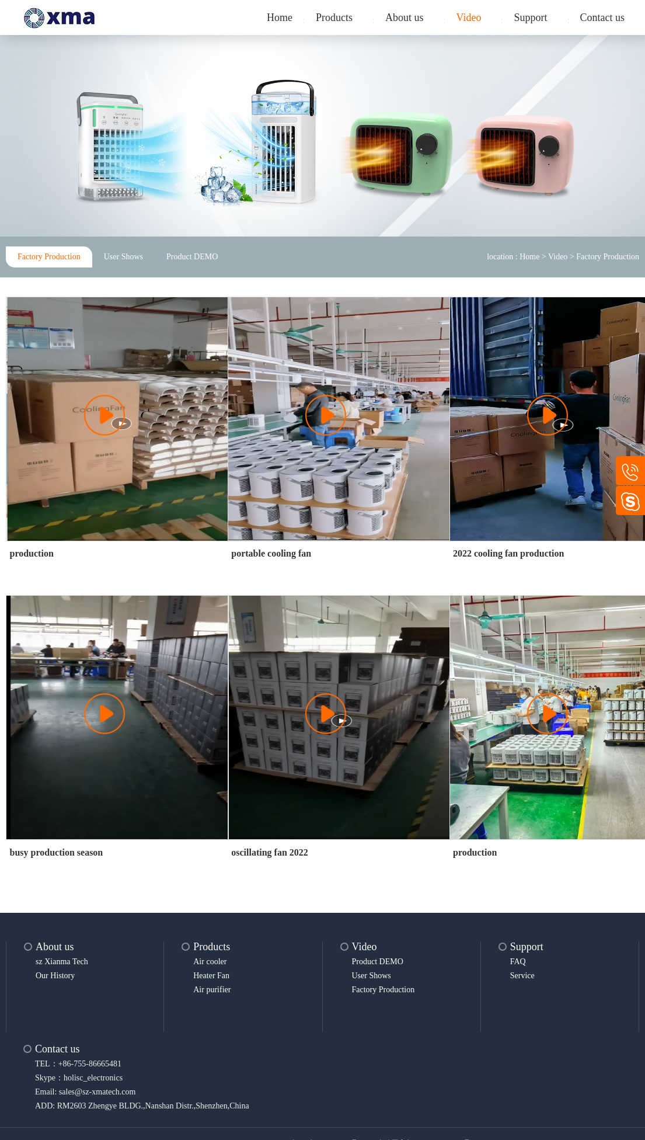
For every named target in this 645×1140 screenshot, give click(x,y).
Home (279, 17)
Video (469, 17)
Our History (55, 975)
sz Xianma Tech (62, 961)
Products (334, 17)
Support (530, 17)
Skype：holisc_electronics (79, 1077)
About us (404, 17)
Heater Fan (211, 975)
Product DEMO (192, 256)
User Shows (123, 256)
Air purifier (212, 989)
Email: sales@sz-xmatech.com (85, 1091)
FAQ (518, 961)
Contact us (602, 17)
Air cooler (209, 961)
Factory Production (49, 256)
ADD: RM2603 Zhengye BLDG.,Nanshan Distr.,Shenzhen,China (142, 1105)
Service (522, 975)
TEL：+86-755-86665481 (78, 1063)
